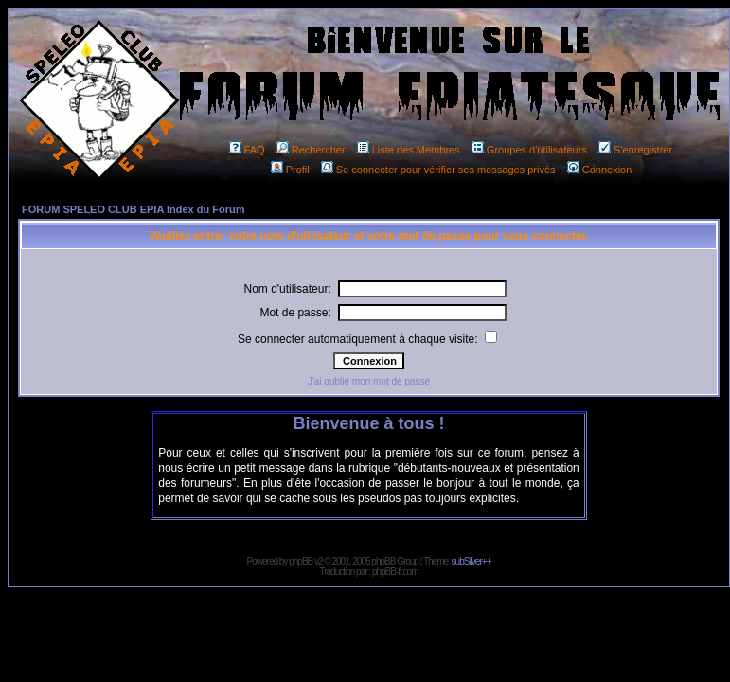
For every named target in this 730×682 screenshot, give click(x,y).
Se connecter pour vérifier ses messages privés (438, 169)
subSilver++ (471, 561)
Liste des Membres (408, 149)
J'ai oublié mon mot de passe (369, 381)
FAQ (247, 149)
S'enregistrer (635, 149)
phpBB (300, 561)
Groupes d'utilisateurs (529, 149)
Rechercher (311, 149)
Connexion (599, 169)
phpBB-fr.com (395, 571)
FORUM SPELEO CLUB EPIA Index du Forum (133, 209)
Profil (290, 169)
